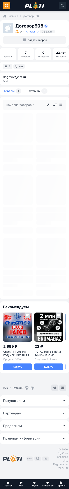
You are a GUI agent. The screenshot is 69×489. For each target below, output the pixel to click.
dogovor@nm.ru (14, 77)
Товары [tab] (12, 91)
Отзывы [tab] (38, 91)
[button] (8, 484)
